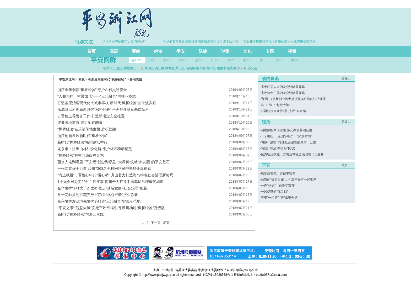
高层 (114, 51)
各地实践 (135, 79)
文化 (247, 51)
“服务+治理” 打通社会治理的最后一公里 (288, 142)
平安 (180, 51)
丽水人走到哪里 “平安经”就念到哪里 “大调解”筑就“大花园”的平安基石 (113, 162)
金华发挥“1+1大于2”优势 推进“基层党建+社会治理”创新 (102, 188)
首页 (91, 51)
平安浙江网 (67, 79)
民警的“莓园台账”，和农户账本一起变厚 (288, 179)
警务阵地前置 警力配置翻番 (79, 122)
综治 (158, 51)
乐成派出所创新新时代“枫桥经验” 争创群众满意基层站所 (103, 109)
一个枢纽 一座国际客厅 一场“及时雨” (286, 136)
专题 (270, 51)
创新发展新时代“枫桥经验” (107, 79)
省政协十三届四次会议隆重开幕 (283, 93)
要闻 (136, 51)
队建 (203, 51)
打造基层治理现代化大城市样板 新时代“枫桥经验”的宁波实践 (106, 103)
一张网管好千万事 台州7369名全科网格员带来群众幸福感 (104, 168)
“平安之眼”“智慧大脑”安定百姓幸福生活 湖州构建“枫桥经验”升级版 (111, 208)
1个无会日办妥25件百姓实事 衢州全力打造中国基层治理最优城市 (110, 182)
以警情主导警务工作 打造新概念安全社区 (91, 116)
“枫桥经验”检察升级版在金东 (80, 155)
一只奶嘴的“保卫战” (274, 191)
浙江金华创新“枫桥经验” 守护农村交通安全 (92, 90)
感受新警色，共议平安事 (278, 173)
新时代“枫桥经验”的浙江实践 (80, 214)
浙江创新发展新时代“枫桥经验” (82, 136)
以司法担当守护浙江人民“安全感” (284, 111)
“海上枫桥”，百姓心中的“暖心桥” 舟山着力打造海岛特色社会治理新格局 (115, 175)
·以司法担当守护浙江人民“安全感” (123, 42)
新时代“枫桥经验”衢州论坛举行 (82, 142)
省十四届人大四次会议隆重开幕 (283, 87)
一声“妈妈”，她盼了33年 (278, 185)
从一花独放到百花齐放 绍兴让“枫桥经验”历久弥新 (97, 195)
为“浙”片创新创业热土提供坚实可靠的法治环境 (293, 99)
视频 (292, 51)
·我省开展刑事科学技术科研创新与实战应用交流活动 (280, 42)
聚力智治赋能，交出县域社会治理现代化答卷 (292, 154)
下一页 (155, 223)
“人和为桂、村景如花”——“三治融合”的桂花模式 (96, 96)
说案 (225, 51)
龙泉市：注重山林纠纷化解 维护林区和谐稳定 (94, 149)
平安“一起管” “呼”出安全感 (279, 197)
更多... (346, 78)
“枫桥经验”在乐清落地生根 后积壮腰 (86, 129)
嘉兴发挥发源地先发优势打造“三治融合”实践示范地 (98, 201)
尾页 (166, 223)
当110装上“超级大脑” (275, 105)
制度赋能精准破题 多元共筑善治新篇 (286, 130)
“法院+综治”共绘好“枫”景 (278, 148)
